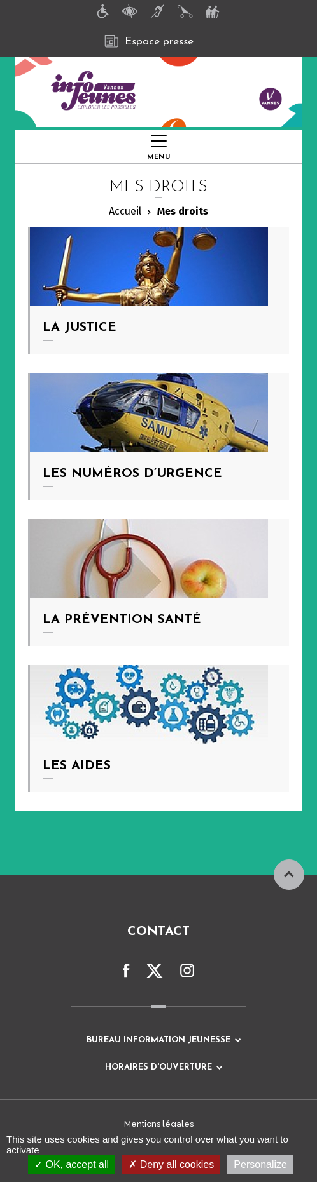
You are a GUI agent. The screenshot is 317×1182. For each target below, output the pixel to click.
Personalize (260, 1164)
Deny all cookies (171, 1164)
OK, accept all (71, 1164)
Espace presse (149, 41)
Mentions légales (159, 1124)
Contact (158, 931)
